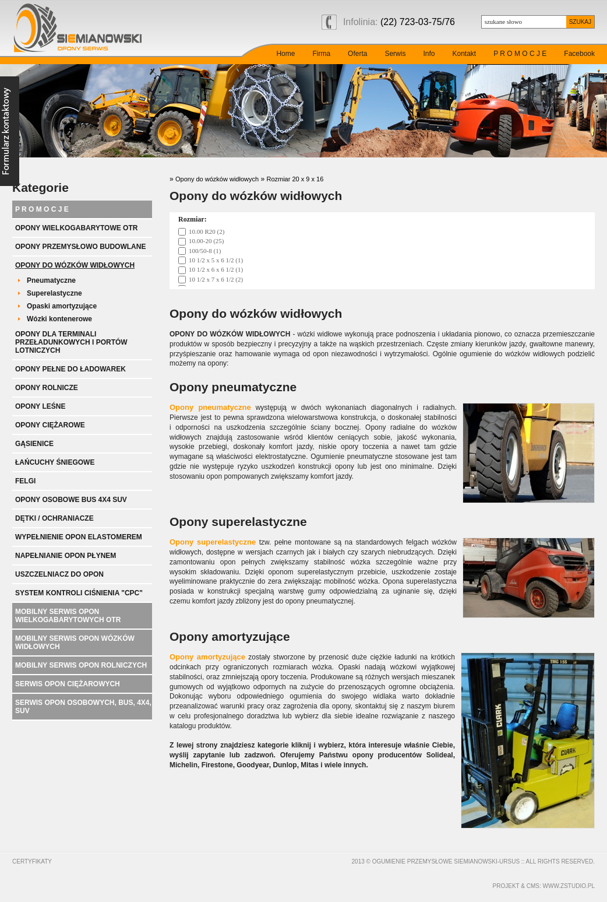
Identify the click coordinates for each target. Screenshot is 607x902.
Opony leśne (40, 406)
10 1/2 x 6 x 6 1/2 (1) (216, 269)
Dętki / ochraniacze (54, 518)
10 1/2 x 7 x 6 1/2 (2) (216, 279)
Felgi (25, 481)
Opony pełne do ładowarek (70, 369)
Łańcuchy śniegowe (54, 462)
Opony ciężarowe (50, 425)
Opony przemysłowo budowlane (80, 247)
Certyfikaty (32, 861)
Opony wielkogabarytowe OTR (76, 228)
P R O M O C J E (519, 54)
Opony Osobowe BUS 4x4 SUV (71, 500)
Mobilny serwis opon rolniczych (81, 665)
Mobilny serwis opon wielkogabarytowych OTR (68, 616)
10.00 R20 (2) (206, 231)
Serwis (394, 54)
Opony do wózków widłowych (75, 265)
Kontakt (464, 54)
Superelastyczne (54, 293)
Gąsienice (34, 444)
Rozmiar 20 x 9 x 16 (294, 179)
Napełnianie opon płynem (65, 556)
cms (533, 886)
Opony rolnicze (46, 388)
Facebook (579, 54)
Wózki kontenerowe (59, 319)
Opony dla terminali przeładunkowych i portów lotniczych (71, 342)
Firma (321, 54)
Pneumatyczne (51, 280)
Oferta (357, 54)
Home (285, 54)
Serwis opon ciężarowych (67, 684)
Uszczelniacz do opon (59, 574)
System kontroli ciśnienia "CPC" (79, 593)
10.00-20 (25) (206, 240)
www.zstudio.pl (569, 886)
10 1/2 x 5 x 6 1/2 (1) (216, 260)
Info (429, 54)
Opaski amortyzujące (62, 306)
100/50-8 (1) (205, 250)
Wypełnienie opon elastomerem (78, 537)
